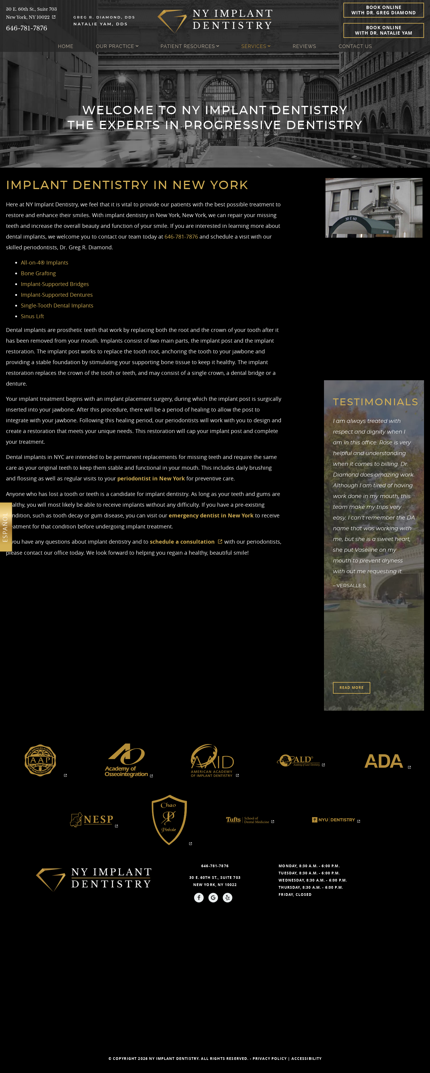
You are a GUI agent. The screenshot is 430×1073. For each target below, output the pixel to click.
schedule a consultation (186, 541)
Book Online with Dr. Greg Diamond (383, 10)
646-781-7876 (26, 28)
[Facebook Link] (199, 897)
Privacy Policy (270, 1058)
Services (253, 46)
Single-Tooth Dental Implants (57, 305)
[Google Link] (213, 897)
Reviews (304, 46)
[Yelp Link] (227, 897)
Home (65, 46)
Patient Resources (188, 46)
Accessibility (306, 1058)
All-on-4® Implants (44, 262)
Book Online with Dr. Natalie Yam (383, 30)
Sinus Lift (32, 316)
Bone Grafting (38, 273)
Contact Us (355, 46)
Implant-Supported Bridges (55, 283)
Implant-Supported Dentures (57, 294)
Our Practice (115, 46)
